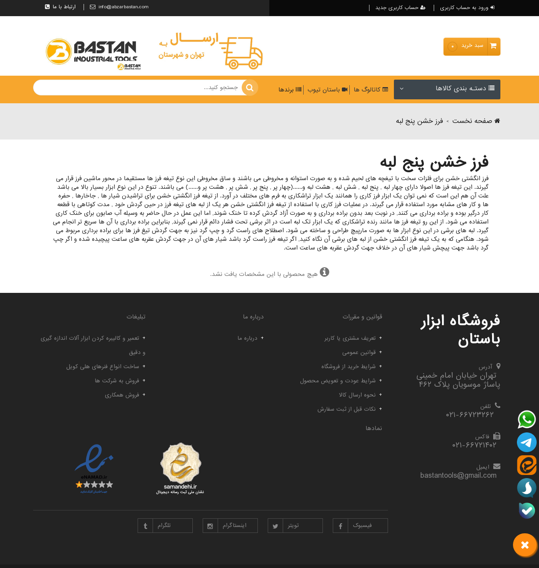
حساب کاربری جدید (400, 8)
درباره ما (247, 338)
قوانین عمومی (359, 352)
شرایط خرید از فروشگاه (348, 366)
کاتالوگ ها (370, 90)
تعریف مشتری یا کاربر (350, 338)
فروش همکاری (122, 395)
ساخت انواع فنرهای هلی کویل (102, 366)
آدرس (485, 367)
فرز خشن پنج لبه (419, 121)
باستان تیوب (326, 90)
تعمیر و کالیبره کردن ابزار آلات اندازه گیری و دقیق (93, 345)
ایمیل (482, 467)
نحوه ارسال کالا (357, 395)
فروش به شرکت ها (117, 380)
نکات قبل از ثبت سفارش (346, 409)
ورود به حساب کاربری (467, 8)
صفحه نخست (476, 121)
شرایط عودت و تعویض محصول (338, 380)
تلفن (485, 406)
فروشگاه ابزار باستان (460, 330)
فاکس (482, 436)
